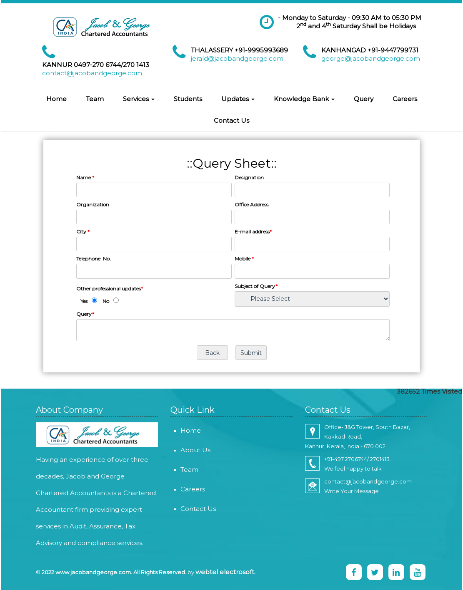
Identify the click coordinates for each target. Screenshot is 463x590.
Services (139, 99)
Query (363, 99)
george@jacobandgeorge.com (370, 58)
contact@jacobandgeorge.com (92, 73)
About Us (186, 450)
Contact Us (231, 120)
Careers (405, 99)
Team (95, 99)
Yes (84, 301)
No (106, 301)
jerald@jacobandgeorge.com (237, 58)
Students (188, 99)
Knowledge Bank (304, 99)
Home (56, 99)
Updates (238, 99)
